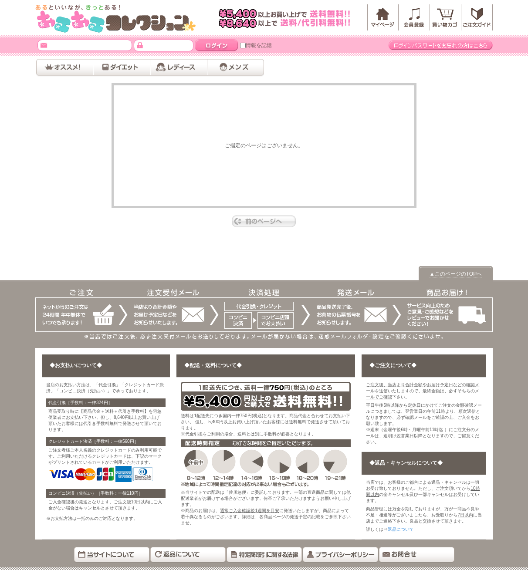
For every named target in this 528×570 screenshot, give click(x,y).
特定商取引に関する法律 (264, 555)
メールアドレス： (43, 45)
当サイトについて (112, 555)
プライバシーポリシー (340, 555)
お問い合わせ (417, 555)
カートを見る (445, 17)
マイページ (383, 17)
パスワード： (140, 45)
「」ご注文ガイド (477, 17)
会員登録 (414, 17)
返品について (401, 529)
